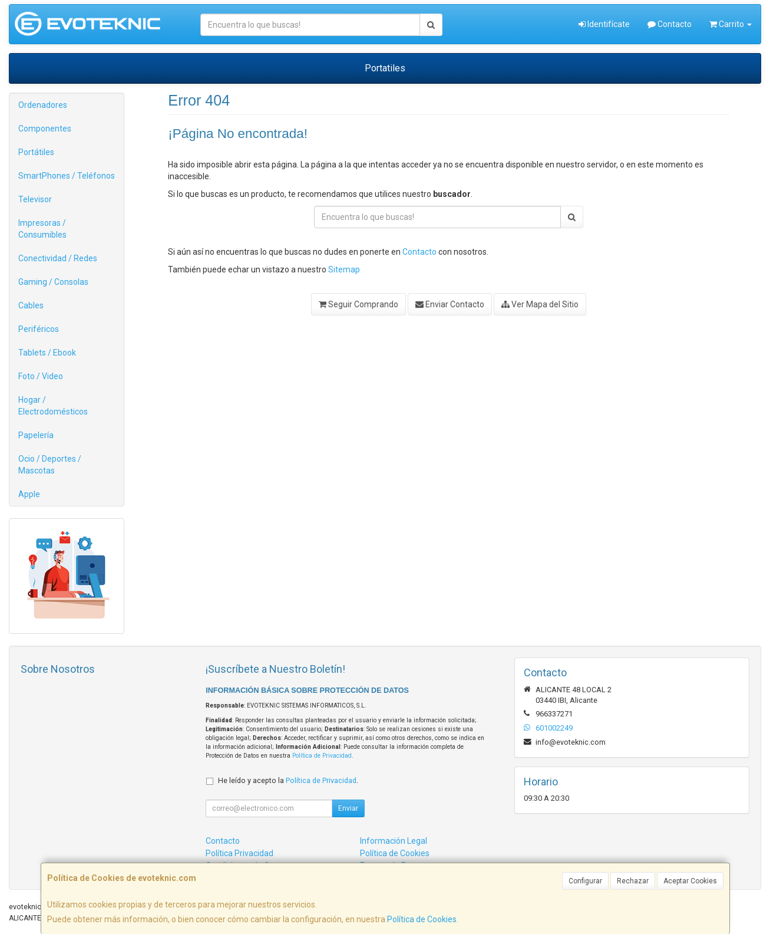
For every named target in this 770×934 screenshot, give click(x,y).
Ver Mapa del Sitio (540, 304)
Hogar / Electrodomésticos (53, 405)
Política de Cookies (422, 919)
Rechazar (633, 881)
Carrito (730, 24)
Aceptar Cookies (690, 881)
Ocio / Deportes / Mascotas (49, 464)
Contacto (669, 24)
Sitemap (344, 269)
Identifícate (604, 24)
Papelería (36, 435)
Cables (31, 305)
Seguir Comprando (358, 304)
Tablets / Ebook (47, 352)
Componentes (44, 128)
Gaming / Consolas (53, 282)
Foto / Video (40, 376)
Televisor (35, 199)
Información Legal (393, 841)
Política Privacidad (239, 853)
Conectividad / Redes (57, 258)
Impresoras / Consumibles (42, 228)
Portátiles (36, 152)
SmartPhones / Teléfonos (66, 175)
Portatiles (385, 68)
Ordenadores (42, 105)
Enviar (348, 808)
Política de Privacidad (322, 755)
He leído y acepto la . (288, 780)
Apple (29, 494)
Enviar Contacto (449, 304)
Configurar (585, 881)
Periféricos (38, 329)
